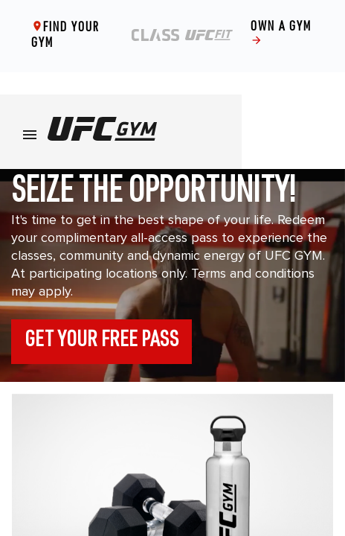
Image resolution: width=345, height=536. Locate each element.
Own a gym (281, 36)
